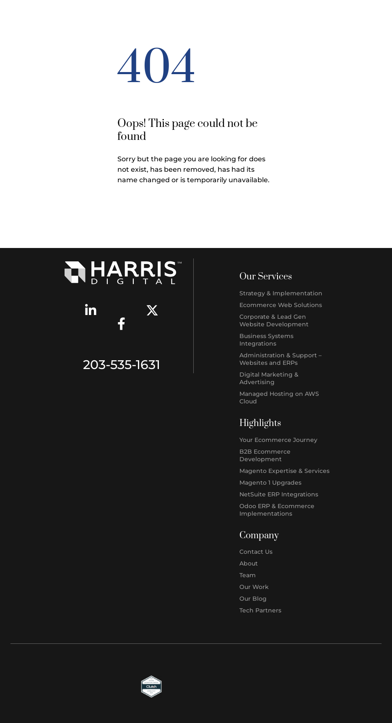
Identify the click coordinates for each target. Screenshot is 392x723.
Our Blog (253, 598)
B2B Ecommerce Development (265, 455)
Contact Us (256, 551)
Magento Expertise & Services (284, 471)
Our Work (254, 587)
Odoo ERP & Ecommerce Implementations (276, 509)
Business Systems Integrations (266, 339)
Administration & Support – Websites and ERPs (280, 359)
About (248, 563)
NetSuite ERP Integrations (278, 494)
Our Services (265, 276)
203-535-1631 (121, 364)
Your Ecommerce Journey (278, 440)
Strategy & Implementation (280, 293)
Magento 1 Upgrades (270, 482)
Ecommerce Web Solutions (280, 305)
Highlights (260, 423)
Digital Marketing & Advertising (269, 378)
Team (247, 575)
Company (259, 535)
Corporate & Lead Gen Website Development (274, 320)
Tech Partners (260, 610)
